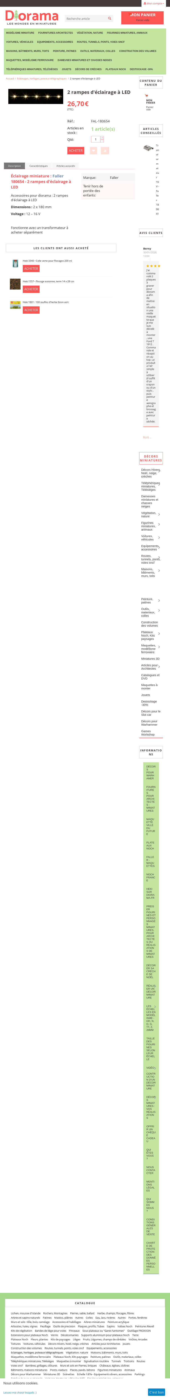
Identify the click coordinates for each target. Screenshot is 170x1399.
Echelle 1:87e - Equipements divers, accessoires (104, 1374)
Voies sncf (17, 1365)
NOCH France (150, 877)
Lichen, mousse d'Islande (25, 1313)
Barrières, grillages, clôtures (41, 1365)
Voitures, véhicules (19, 42)
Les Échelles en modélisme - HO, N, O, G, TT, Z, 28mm (151, 1018)
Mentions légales (150, 1186)
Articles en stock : (75, 130)
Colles (89, 1317)
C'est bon (156, 1392)
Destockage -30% (141, 69)
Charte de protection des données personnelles (151, 1256)
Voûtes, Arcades (138, 1339)
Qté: (70, 139)
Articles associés (65, 166)
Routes (141, 1361)
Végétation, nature (90, 32)
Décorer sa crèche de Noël (151, 971)
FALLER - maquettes (150, 861)
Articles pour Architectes (149, 666)
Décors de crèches (88, 69)
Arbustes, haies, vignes (24, 1326)
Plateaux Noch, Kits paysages (148, 635)
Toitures (16, 1344)
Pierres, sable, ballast (82, 1313)
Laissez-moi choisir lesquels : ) (20, 1392)
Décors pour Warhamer (151, 772)
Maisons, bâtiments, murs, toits (27, 51)
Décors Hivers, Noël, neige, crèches (151, 473)
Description (14, 166)
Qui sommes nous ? (150, 1205)
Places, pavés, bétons (82, 1370)
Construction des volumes (137, 51)
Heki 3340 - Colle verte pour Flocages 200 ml (47, 260)
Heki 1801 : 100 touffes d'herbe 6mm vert (46, 302)
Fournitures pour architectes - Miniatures (151, 798)
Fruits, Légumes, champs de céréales (104, 1339)
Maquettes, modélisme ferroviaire (30, 60)
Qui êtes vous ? (150, 1154)
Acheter (76, 150)
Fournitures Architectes (55, 32)
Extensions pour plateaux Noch (29, 1335)
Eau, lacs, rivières (105, 1317)
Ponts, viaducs (58, 1370)
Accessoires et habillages (66, 1322)
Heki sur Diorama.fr (150, 893)
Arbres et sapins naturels (25, 1317)
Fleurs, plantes (39, 1339)
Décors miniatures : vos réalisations (151, 1107)
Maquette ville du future (150, 827)
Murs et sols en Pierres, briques (78, 1365)
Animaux (129, 1370)
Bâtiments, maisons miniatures (29, 1370)
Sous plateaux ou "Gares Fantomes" (103, 1330)
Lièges (76, 1339)
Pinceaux (74, 1330)
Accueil (10, 78)
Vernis (54, 1335)
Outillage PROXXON (139, 1330)
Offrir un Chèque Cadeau (151, 1134)
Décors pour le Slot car (151, 713)
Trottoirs (129, 1361)
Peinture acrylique (118, 1322)
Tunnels (116, 1361)
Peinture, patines (64, 51)
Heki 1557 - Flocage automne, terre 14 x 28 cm (48, 281)
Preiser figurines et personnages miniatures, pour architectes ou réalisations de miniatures (151, 931)
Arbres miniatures (94, 1322)
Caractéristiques (39, 166)
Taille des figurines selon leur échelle (150, 1049)
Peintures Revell (144, 1326)
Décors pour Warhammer (149, 723)
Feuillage (45, 1326)
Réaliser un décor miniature (151, 991)
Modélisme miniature (20, 32)
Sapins (111, 1326)
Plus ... (147, 437)
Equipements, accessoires (55, 42)
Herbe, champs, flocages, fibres (115, 1313)
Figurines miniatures (110, 1370)
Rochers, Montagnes (55, 1313)
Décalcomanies (69, 1335)
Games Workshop (148, 732)
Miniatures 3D (150, 658)
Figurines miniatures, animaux (127, 32)
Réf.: (71, 121)
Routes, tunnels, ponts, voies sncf (101, 42)
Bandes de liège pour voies (50, 1330)
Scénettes (68, 1374)
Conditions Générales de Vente (151, 1227)
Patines (47, 1317)
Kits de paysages (60, 1339)
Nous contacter (150, 1170)
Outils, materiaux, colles (97, 51)
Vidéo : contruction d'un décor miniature (151, 1078)
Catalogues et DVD (150, 676)
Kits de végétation (21, 1330)
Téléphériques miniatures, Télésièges (32, 69)
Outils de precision (64, 1326)
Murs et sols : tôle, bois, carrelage (30, 1322)
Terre (135, 1335)
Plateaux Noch (116, 69)
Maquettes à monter (149, 686)
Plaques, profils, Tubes (91, 1326)
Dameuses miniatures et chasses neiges (85, 60)
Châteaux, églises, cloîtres (114, 1365)
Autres (79, 1317)
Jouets (66, 69)
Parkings (140, 1374)
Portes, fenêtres (137, 1317)
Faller (58, 176)
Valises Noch (124, 1326)
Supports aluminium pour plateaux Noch (105, 1335)
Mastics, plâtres (63, 1317)
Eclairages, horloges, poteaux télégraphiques (42, 78)
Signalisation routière (96, 1361)
